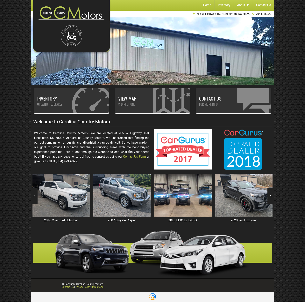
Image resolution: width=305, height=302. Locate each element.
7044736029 (263, 14)
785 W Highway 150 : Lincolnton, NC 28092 (223, 14)
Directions (97, 286)
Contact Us (67, 286)
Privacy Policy (82, 286)
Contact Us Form (134, 156)
